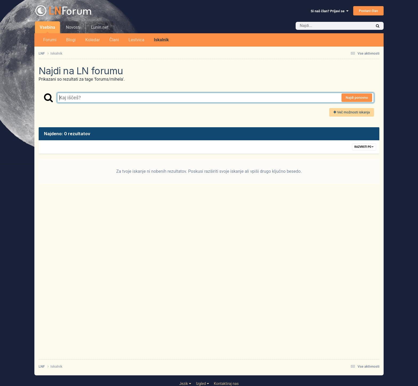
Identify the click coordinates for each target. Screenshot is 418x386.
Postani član (368, 11)
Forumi (50, 39)
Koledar (92, 39)
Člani (114, 39)
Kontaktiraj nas (226, 383)
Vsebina (47, 29)
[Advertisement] (199, 275)
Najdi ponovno (357, 98)
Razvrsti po (364, 146)
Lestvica (136, 39)
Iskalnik (161, 39)
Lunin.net (99, 27)
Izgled (202, 383)
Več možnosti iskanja (351, 112)
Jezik (185, 383)
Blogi (71, 39)
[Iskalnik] (326, 26)
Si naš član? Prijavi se (329, 11)
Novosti (73, 27)
